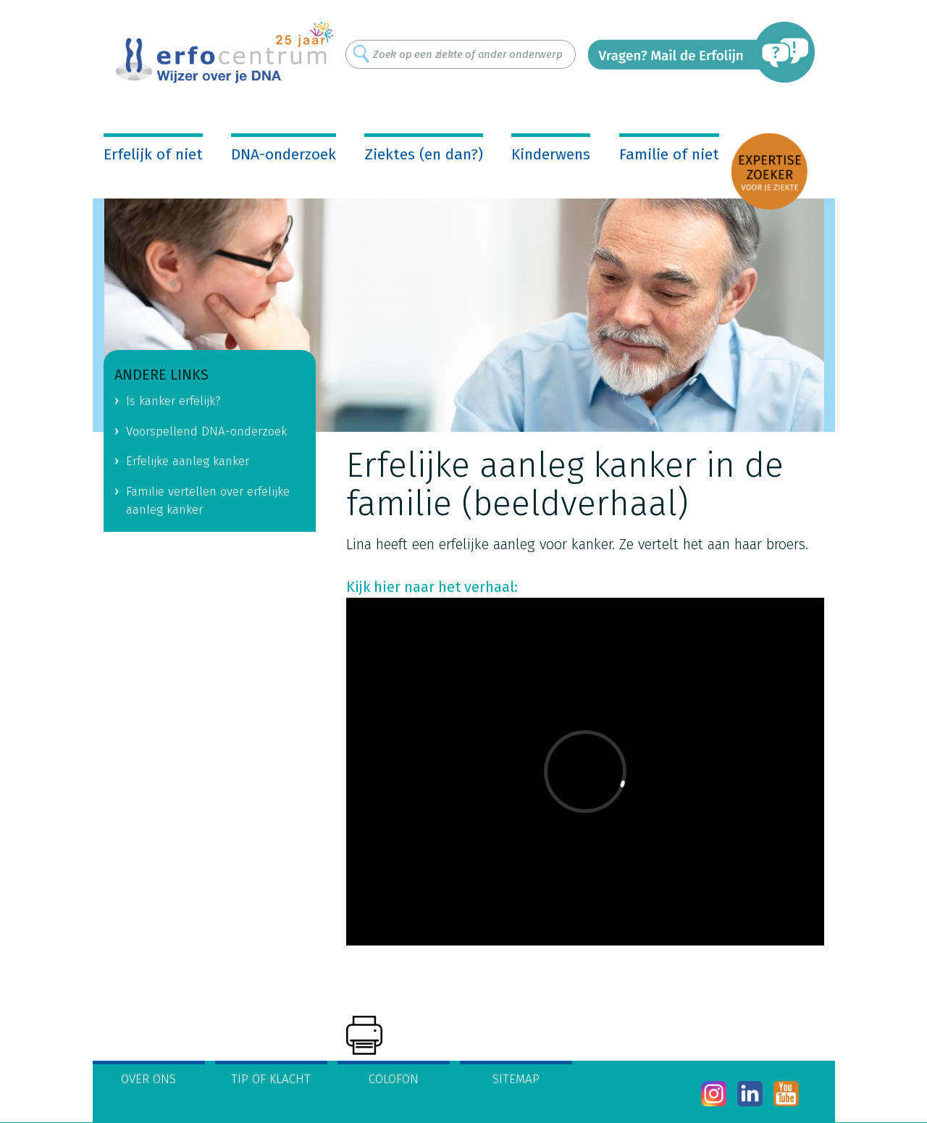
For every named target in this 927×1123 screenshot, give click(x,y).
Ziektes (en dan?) (423, 154)
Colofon (394, 1079)
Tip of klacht (271, 1079)
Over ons (148, 1079)
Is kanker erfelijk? (173, 401)
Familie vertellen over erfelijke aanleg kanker (208, 500)
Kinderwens (550, 154)
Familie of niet (669, 154)
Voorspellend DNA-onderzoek (206, 431)
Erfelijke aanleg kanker (187, 461)
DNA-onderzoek (283, 154)
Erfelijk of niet (153, 154)
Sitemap (516, 1079)
